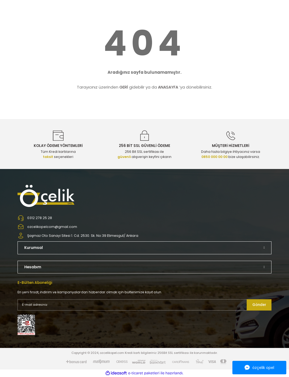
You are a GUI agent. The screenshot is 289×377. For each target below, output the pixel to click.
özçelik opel (259, 368)
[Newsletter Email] (144, 305)
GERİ (123, 87)
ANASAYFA (168, 87)
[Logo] (47, 195)
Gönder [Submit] (259, 304)
